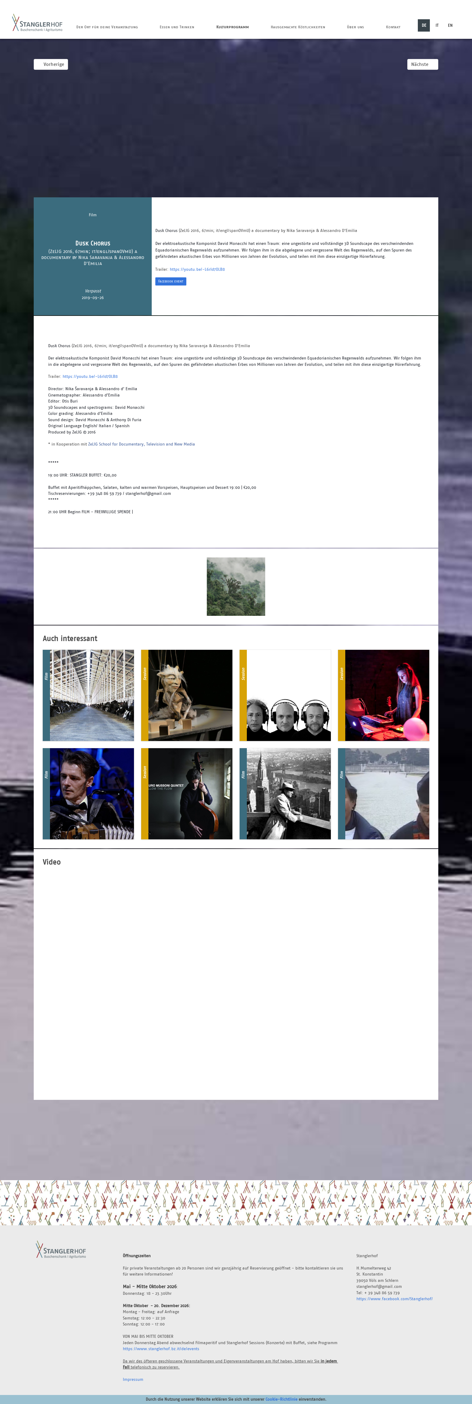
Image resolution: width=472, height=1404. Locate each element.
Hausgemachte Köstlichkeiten (298, 27)
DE (424, 25)
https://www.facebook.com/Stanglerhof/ (394, 1298)
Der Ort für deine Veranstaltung (107, 27)
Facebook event (170, 281)
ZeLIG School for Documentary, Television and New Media (141, 444)
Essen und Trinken (177, 27)
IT (437, 25)
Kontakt (393, 27)
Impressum (133, 1379)
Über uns (355, 27)
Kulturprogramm (232, 27)
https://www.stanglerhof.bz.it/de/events (161, 1348)
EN (450, 25)
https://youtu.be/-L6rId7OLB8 (197, 269)
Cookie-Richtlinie (281, 1399)
